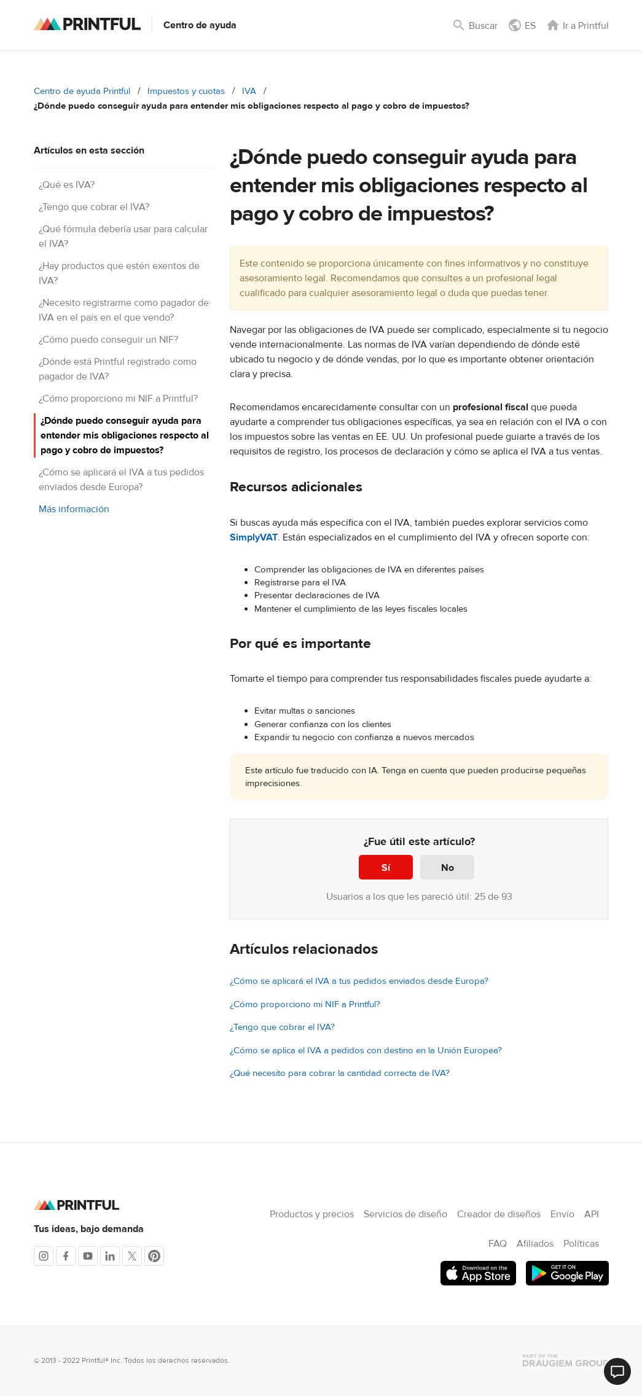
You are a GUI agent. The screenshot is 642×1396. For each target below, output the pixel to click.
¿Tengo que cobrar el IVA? (94, 207)
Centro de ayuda (200, 25)
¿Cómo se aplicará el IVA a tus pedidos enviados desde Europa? (359, 981)
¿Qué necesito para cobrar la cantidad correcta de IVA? (340, 1073)
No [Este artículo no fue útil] (447, 868)
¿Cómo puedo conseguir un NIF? (108, 339)
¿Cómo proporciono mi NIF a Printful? (118, 398)
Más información (74, 509)
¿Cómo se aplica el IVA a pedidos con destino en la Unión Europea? (366, 1050)
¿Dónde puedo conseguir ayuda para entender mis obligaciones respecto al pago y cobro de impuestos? (125, 435)
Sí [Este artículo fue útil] (386, 868)
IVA (249, 91)
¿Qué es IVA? (67, 185)
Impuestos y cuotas (186, 91)
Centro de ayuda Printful (82, 91)
